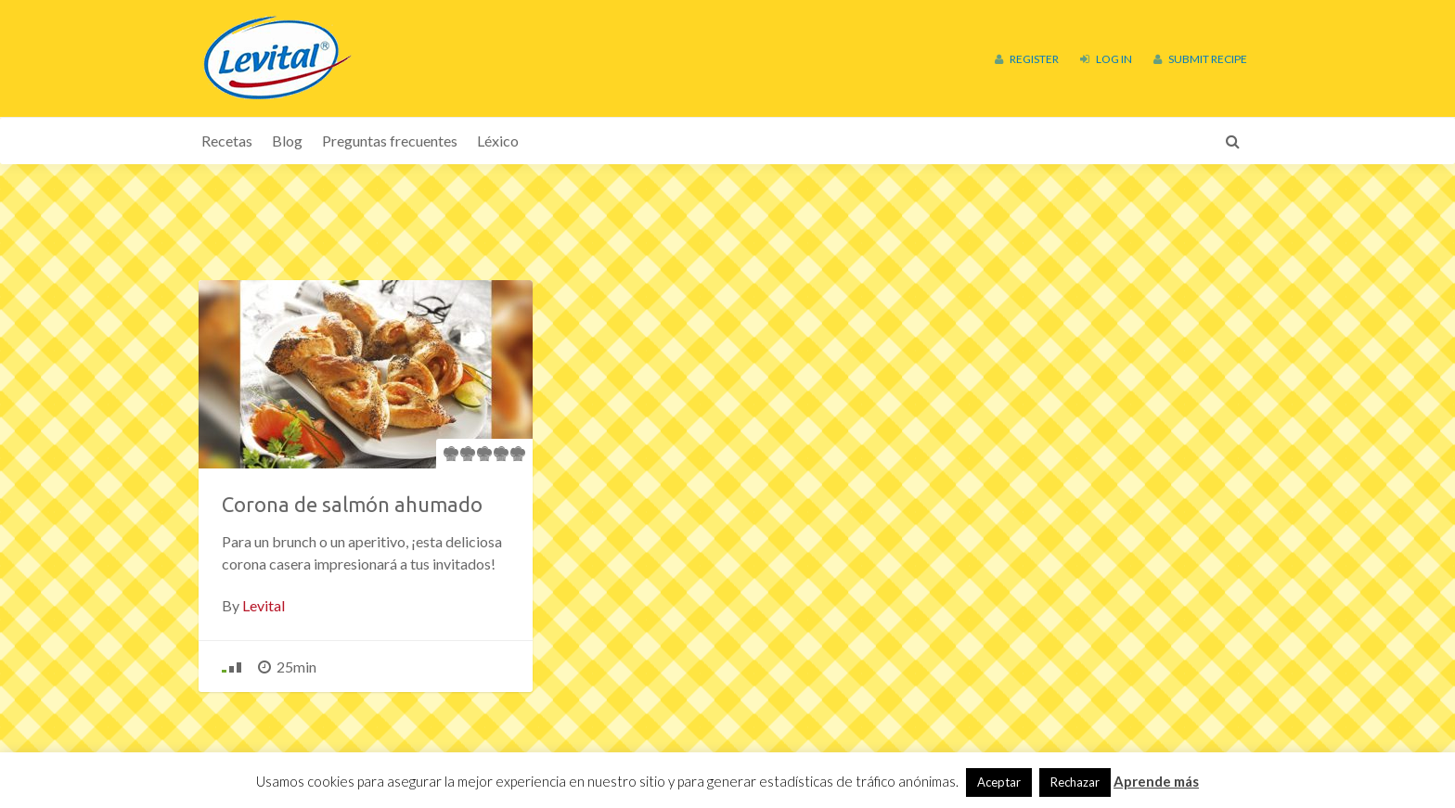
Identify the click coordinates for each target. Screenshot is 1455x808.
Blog (287, 140)
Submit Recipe (1200, 59)
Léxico (498, 140)
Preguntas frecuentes (389, 140)
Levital (263, 605)
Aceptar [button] (999, 782)
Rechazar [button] (1075, 782)
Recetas (226, 140)
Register (1027, 59)
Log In (1106, 59)
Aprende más (1156, 781)
